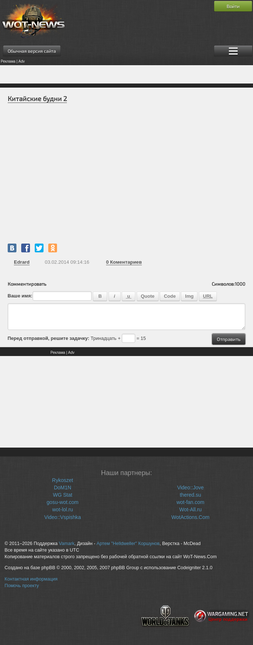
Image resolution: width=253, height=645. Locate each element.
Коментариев (124, 262)
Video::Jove (190, 487)
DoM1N (62, 487)
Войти (233, 6)
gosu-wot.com (63, 502)
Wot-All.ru (190, 509)
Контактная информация (31, 579)
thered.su (190, 495)
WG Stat (62, 495)
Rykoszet (62, 480)
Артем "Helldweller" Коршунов (128, 543)
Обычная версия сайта (32, 51)
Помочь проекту (22, 585)
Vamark (66, 543)
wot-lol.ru (62, 509)
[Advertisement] (126, 74)
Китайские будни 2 (37, 98)
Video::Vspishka (62, 517)
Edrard (22, 262)
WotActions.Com (190, 517)
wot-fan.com (190, 502)
